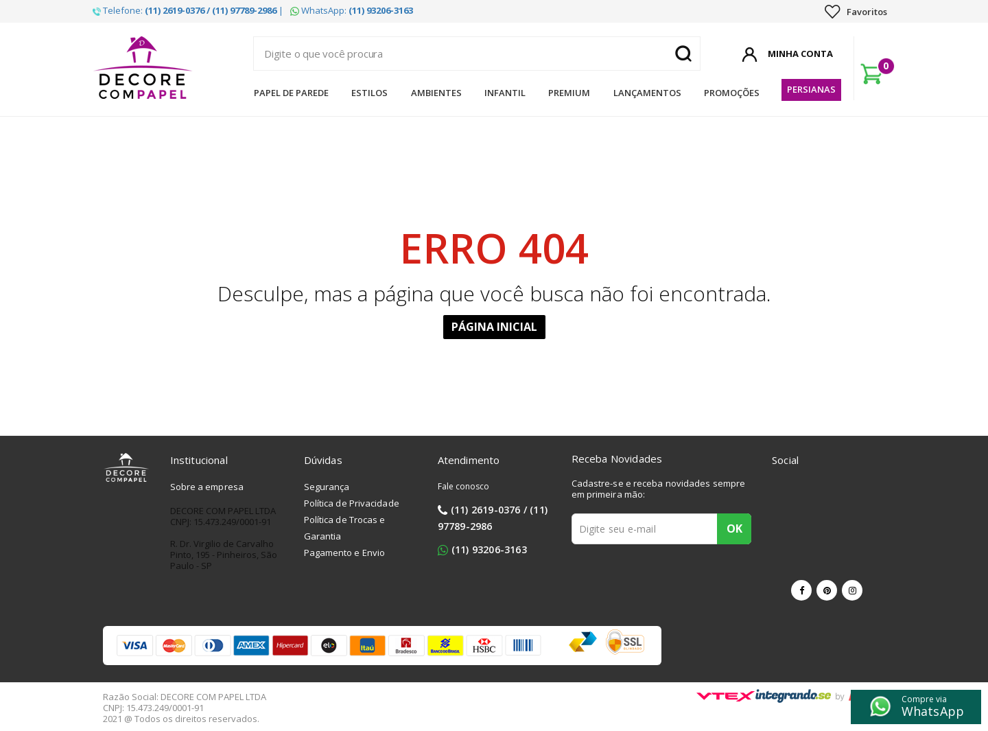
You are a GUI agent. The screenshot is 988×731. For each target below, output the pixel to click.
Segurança (327, 486)
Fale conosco (464, 486)
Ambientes (436, 92)
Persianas (811, 89)
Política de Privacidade (351, 503)
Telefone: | (188, 10)
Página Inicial (494, 326)
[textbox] (477, 53)
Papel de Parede (291, 92)
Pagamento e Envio (345, 552)
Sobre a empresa (207, 486)
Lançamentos (647, 92)
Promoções (732, 92)
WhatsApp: (351, 10)
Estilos (369, 92)
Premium (569, 92)
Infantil (505, 92)
